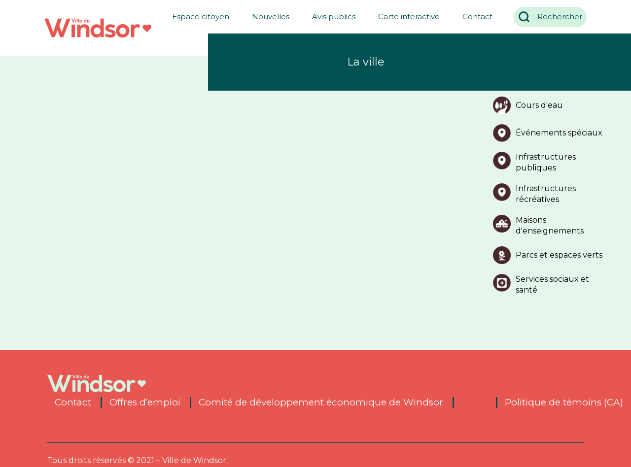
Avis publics (329, 16)
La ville (366, 61)
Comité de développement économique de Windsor (321, 402)
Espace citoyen (196, 16)
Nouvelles (266, 16)
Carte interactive (405, 16)
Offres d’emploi (144, 402)
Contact (473, 16)
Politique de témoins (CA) (564, 402)
